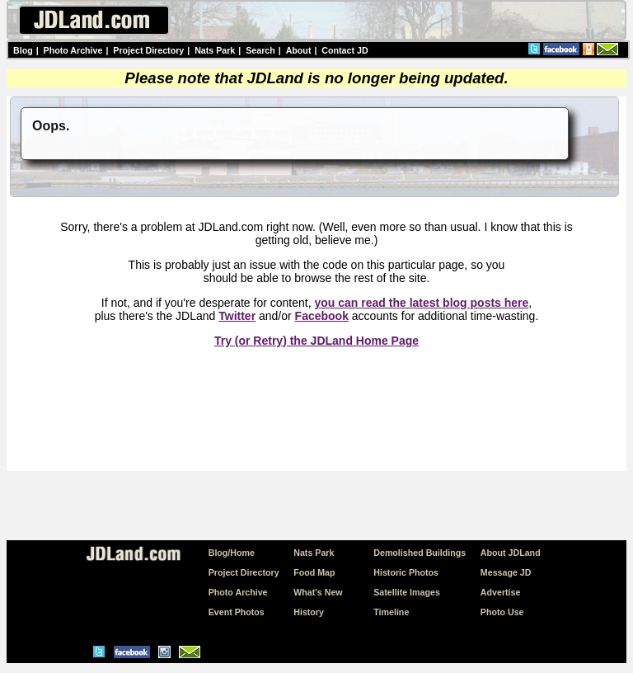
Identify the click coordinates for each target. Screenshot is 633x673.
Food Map (314, 572)
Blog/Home (232, 553)
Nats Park (215, 50)
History (308, 612)
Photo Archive (73, 50)
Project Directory (148, 50)
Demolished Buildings (419, 553)
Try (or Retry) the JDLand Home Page (316, 340)
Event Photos (237, 612)
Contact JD (344, 50)
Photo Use (502, 612)
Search (260, 50)
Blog (23, 50)
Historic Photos (405, 572)
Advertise (501, 592)
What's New (317, 592)
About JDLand (511, 553)
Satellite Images (406, 592)
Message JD (506, 572)
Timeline (391, 612)
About (299, 50)
